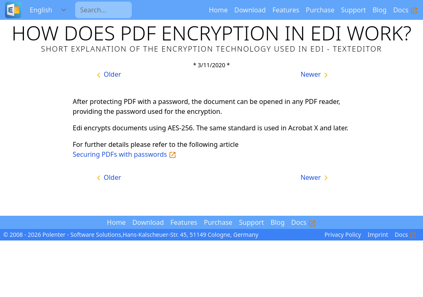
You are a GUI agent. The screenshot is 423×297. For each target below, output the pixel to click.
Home (218, 9)
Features (285, 9)
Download (250, 9)
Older (107, 75)
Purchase (320, 9)
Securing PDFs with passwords (125, 154)
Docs (405, 9)
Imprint (378, 234)
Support (353, 9)
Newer (315, 75)
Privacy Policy (343, 234)
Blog (380, 9)
